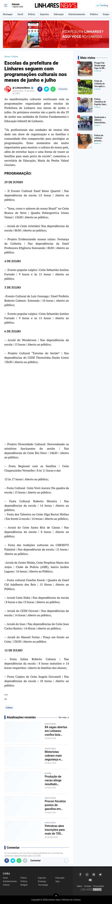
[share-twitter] (46, 89)
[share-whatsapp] (53, 89)
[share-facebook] (39, 89)
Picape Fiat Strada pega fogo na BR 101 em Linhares (99, 66)
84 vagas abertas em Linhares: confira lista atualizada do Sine (57, 731)
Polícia (31, 14)
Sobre (79, 886)
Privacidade (98, 886)
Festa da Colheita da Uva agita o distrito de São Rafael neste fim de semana (100, 84)
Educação (59, 14)
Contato (87, 886)
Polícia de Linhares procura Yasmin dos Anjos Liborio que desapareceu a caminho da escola (100, 138)
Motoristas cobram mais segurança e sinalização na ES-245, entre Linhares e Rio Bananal (57, 755)
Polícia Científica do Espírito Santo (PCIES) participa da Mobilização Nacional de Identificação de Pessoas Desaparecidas (100, 102)
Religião (24, 885)
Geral (20, 14)
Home (7, 56)
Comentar (62, 89)
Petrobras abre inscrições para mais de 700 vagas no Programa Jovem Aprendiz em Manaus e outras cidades (56, 829)
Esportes (44, 14)
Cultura (9, 707)
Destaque (8, 14)
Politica (94, 14)
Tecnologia (43, 885)
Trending (104, 5)
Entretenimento (77, 14)
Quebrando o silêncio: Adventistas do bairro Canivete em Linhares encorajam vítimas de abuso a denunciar (100, 120)
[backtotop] (56, 896)
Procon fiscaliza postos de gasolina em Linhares (55, 805)
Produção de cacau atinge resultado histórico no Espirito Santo (54, 780)
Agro (48, 773)
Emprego (42, 881)
